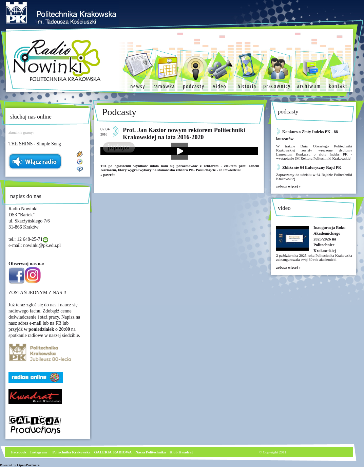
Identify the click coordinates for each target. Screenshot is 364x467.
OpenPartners (28, 465)
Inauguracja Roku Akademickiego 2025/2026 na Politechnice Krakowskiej (329, 239)
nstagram (39, 452)
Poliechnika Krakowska (71, 452)
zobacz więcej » (288, 186)
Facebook (18, 452)
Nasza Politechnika (150, 452)
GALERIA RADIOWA (113, 452)
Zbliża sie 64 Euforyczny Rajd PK (311, 167)
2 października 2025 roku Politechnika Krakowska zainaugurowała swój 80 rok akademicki (314, 257)
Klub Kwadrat (181, 452)
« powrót (107, 175)
